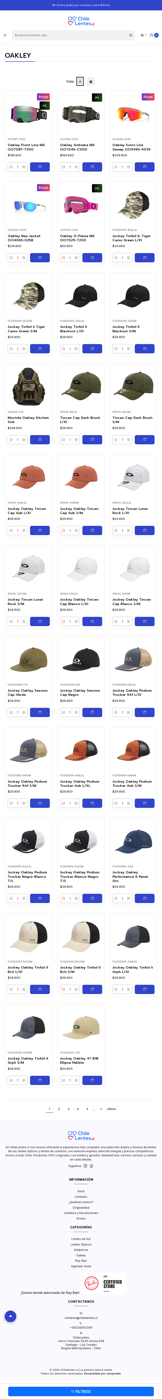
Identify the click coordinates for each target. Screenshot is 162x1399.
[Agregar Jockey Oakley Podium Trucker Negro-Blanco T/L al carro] (40, 898)
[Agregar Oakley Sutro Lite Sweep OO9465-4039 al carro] (145, 167)
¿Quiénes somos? (81, 1202)
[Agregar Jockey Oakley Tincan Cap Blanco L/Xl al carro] (92, 621)
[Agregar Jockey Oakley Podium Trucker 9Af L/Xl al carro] (145, 712)
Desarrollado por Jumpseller (102, 1373)
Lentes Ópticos (81, 1244)
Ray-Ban (81, 1260)
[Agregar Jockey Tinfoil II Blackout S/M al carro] (145, 348)
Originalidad (81, 1207)
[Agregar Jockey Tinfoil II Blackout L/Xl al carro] (92, 348)
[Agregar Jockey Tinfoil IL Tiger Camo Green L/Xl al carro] (145, 257)
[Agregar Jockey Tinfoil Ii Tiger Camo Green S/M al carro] (40, 348)
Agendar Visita (81, 1266)
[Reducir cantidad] (11, 167)
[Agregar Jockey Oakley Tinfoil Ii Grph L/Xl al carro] (145, 989)
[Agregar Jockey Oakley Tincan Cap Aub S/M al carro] (92, 530)
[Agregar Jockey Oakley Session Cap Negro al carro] (92, 712)
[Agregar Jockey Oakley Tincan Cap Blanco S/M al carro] (145, 621)
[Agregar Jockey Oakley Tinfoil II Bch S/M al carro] (92, 989)
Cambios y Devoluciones (81, 1213)
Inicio (81, 1191)
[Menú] (5, 35)
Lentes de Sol (81, 1239)
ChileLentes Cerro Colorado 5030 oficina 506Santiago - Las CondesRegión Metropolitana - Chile (81, 1341)
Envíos (81, 1218)
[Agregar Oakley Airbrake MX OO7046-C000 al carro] (92, 167)
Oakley (81, 1255)
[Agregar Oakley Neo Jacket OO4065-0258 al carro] (40, 257)
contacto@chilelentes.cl (81, 1315)
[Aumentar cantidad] (23, 167)
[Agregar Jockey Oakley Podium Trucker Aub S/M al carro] (145, 803)
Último (111, 1109)
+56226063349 (81, 1325)
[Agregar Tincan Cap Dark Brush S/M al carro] (145, 439)
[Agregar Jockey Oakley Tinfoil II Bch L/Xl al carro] (40, 989)
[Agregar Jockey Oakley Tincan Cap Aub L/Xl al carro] (40, 530)
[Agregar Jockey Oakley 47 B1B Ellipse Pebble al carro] (92, 1080)
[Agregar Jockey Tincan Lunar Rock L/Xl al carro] (145, 530)
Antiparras (81, 1250)
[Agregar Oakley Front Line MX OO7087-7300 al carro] (40, 167)
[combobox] (73, 35)
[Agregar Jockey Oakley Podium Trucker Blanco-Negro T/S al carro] (92, 898)
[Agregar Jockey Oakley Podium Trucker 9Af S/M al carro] (40, 803)
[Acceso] (144, 35)
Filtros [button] (81, 1391)
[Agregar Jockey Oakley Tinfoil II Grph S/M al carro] (40, 1080)
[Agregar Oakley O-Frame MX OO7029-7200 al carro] (92, 257)
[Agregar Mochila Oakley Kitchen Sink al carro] (40, 439)
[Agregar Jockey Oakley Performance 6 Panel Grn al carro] (145, 898)
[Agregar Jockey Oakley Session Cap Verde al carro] (40, 712)
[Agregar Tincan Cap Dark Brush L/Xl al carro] (92, 439)
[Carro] (154, 35)
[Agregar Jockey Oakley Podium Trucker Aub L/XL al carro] (92, 803)
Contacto (81, 1196)
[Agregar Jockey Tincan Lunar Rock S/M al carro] (40, 621)
